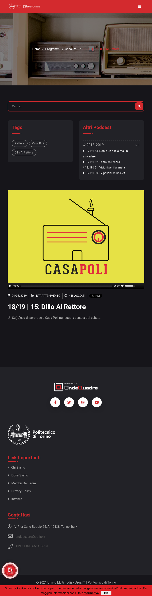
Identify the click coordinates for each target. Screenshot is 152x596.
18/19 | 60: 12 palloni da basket (104, 173)
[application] (76, 286)
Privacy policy (19, 491)
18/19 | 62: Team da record (101, 162)
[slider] (67, 286)
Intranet (15, 499)
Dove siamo (18, 475)
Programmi (52, 49)
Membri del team (22, 483)
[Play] (10, 285)
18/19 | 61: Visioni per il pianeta (104, 167)
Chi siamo (16, 467)
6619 (44, 546)
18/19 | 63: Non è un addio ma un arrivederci (105, 153)
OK (106, 593)
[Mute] (122, 285)
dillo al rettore (24, 152)
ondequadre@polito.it (26, 536)
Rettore (19, 143)
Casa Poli (71, 49)
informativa (91, 593)
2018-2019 (93, 145)
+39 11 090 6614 (27, 546)
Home (36, 49)
